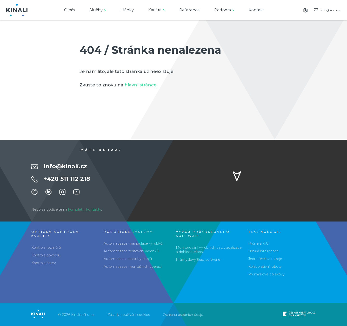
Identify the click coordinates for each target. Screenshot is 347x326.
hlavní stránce (141, 85)
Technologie (264, 232)
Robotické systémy (128, 232)
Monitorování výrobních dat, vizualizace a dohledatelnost (209, 249)
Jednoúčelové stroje (265, 259)
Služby (96, 10)
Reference (189, 10)
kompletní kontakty (84, 209)
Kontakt (256, 10)
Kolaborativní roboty (265, 266)
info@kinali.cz (65, 166)
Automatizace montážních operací (132, 266)
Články (127, 10)
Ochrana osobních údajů (183, 315)
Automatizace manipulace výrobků (133, 243)
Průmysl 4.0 (258, 243)
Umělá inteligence (263, 251)
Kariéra (154, 10)
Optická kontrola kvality (55, 234)
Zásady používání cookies (128, 315)
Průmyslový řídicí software (198, 259)
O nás (69, 10)
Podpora (222, 10)
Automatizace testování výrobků (131, 251)
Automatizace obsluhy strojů (128, 259)
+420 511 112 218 (67, 178)
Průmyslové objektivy (266, 274)
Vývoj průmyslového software (203, 234)
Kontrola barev (43, 263)
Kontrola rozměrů (46, 247)
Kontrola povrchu (45, 255)
